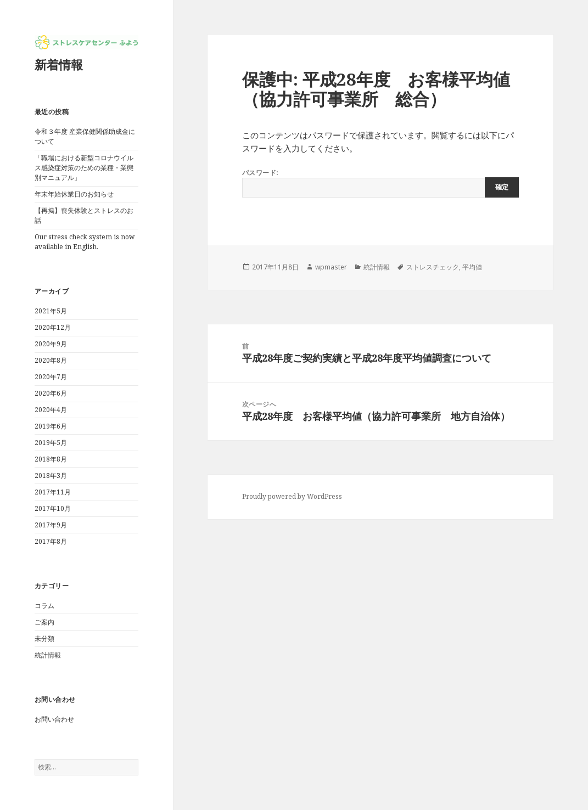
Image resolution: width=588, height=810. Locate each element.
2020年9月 (51, 343)
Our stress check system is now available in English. (85, 241)
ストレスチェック (432, 267)
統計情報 (48, 655)
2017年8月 (51, 541)
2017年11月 (53, 492)
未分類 (44, 638)
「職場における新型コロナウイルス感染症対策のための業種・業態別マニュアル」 (84, 167)
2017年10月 (53, 508)
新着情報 (59, 64)
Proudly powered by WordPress (292, 496)
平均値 (472, 267)
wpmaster (331, 267)
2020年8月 (51, 360)
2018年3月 (51, 475)
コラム (44, 605)
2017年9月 (51, 525)
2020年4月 (51, 409)
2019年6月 (51, 426)
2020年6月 (51, 393)
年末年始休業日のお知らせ (74, 194)
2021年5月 (51, 311)
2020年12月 (53, 327)
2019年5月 (51, 442)
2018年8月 (51, 459)
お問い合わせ (54, 719)
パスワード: (380, 183)
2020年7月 (51, 376)
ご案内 (44, 622)
